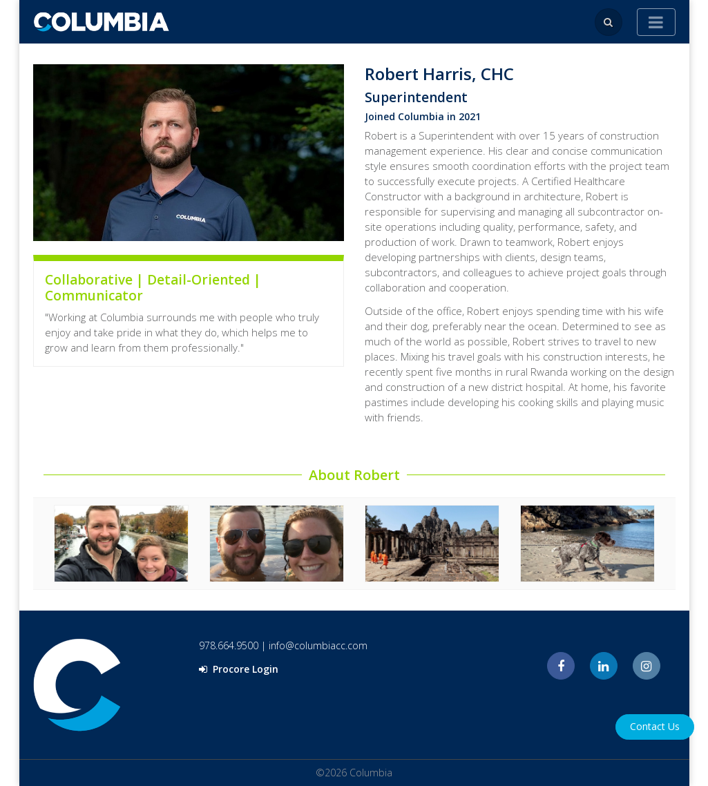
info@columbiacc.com (318, 645)
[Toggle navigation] (656, 22)
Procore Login (238, 668)
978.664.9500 (228, 645)
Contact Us (655, 726)
